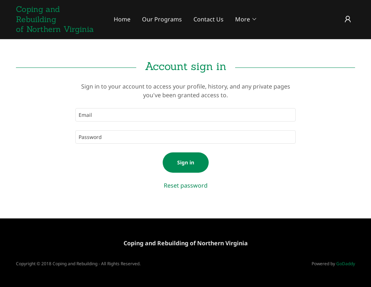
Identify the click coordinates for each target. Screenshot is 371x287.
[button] (246, 19)
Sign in (185, 162)
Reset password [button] (186, 185)
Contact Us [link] (208, 19)
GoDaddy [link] (345, 264)
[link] (58, 30)
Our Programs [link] (162, 19)
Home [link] (122, 19)
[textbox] (185, 115)
